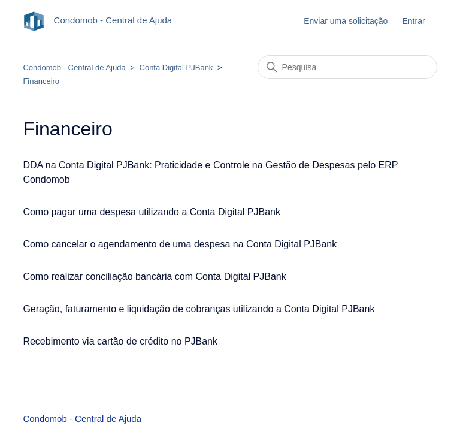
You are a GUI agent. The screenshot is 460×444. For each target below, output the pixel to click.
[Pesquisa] (347, 67)
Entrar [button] (413, 21)
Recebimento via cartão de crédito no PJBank (120, 341)
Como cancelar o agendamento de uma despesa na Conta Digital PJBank (180, 244)
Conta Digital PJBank (176, 67)
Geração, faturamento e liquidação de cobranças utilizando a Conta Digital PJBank (198, 309)
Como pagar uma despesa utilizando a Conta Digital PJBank (151, 212)
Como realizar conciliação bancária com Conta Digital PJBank (154, 276)
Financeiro (41, 81)
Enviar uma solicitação (346, 21)
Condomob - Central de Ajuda (74, 67)
